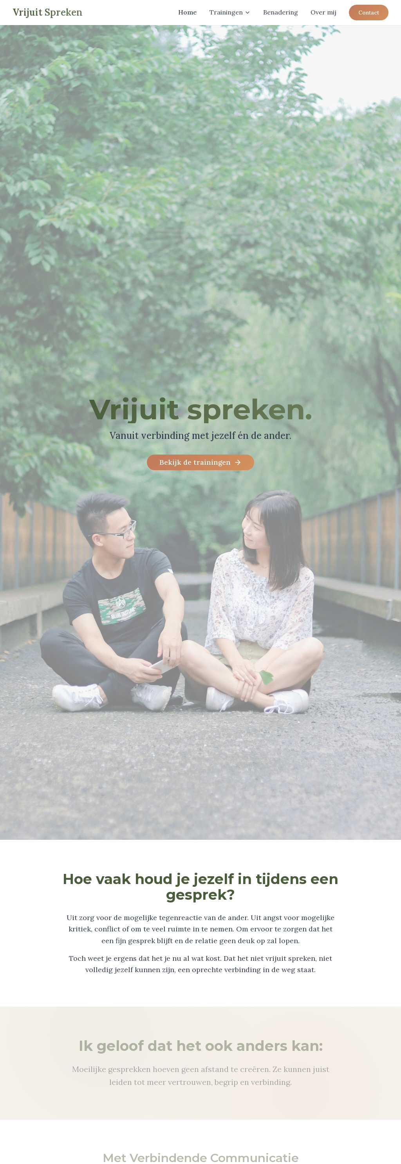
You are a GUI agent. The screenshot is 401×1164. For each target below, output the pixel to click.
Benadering (280, 12)
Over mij (323, 12)
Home (187, 12)
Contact (368, 12)
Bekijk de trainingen (200, 462)
